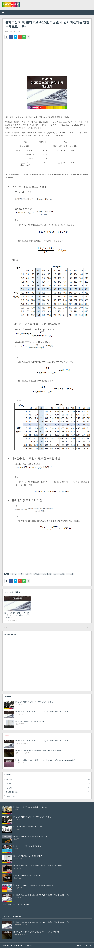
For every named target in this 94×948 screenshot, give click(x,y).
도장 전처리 (47, 787)
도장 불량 (47, 783)
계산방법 (9, 31)
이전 (88, 626)
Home (79, 945)
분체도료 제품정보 (47, 791)
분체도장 (37, 574)
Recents (7, 735)
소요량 (62, 574)
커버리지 (70, 574)
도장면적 (28, 574)
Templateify (13, 945)
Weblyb (29, 945)
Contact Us (88, 945)
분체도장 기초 (46, 574)
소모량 (55, 574)
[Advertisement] (47, 59)
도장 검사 (47, 779)
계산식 (21, 574)
